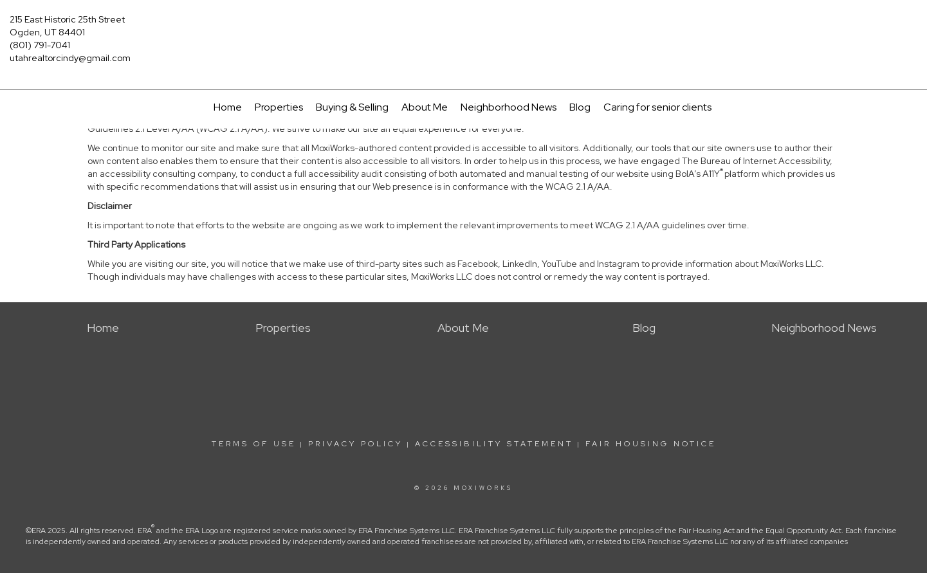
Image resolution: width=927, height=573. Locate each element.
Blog (580, 107)
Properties (279, 107)
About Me (424, 107)
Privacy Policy (355, 444)
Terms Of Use (254, 444)
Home (228, 107)
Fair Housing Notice (650, 444)
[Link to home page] (463, 27)
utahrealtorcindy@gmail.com (70, 58)
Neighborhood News (508, 107)
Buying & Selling (352, 107)
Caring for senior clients (657, 107)
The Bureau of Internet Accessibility (756, 161)
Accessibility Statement (494, 444)
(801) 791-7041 (40, 45)
